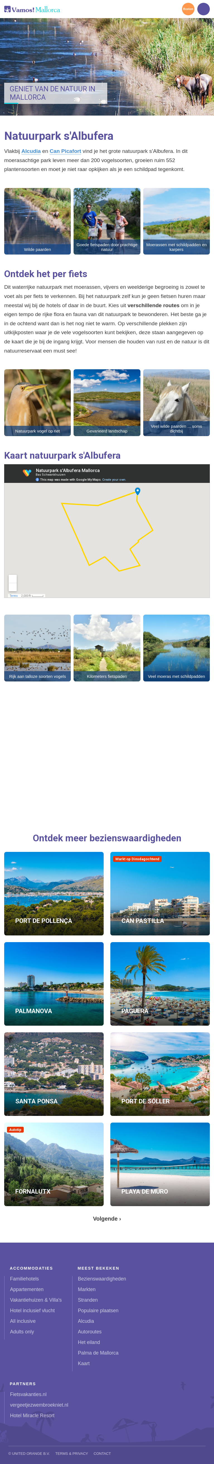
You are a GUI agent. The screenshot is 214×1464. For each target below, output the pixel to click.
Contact (102, 1453)
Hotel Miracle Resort (32, 1415)
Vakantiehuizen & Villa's (36, 1300)
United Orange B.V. (31, 1453)
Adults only (22, 1332)
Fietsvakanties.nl (28, 1394)
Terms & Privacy (71, 1453)
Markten (87, 1289)
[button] (37, 221)
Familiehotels (24, 1279)
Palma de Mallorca (98, 1353)
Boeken (188, 9)
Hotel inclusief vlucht (32, 1310)
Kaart (84, 1363)
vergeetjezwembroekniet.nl (39, 1405)
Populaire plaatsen (98, 1310)
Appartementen (26, 1289)
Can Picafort (65, 151)
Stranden (88, 1300)
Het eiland (89, 1342)
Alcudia (31, 151)
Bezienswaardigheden (102, 1279)
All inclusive (23, 1321)
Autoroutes (90, 1332)
